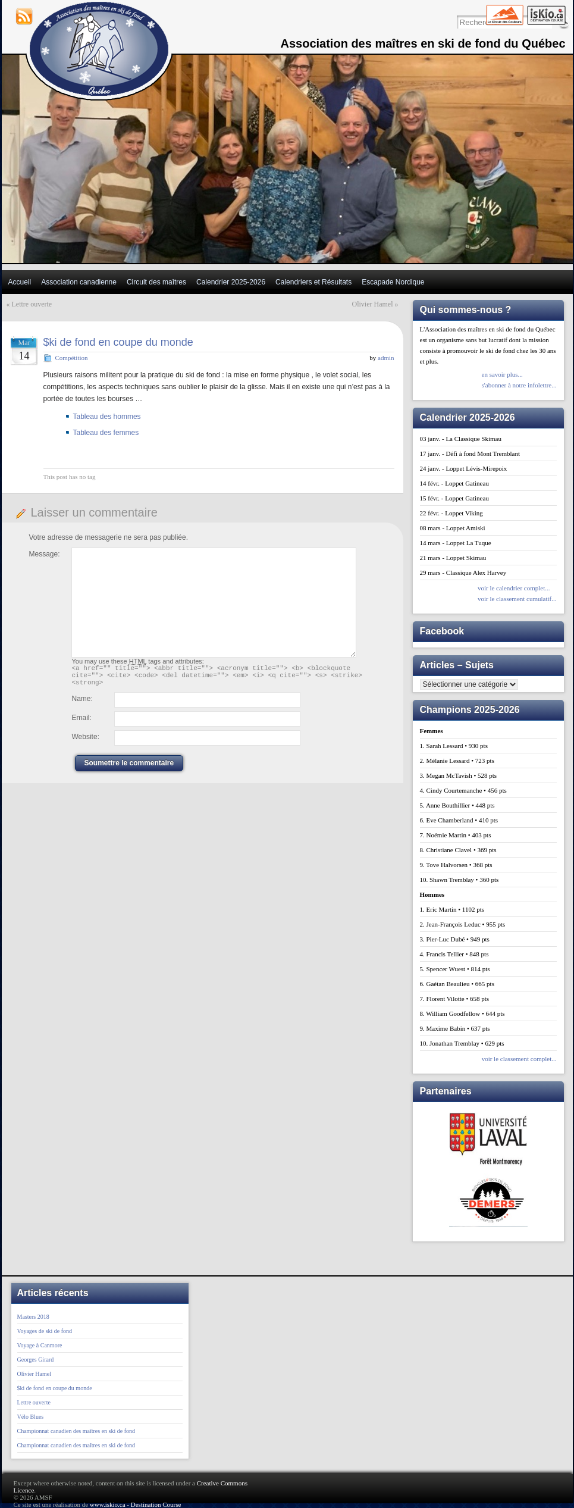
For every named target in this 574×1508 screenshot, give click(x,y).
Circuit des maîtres (156, 282)
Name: (82, 704)
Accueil (20, 282)
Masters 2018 (33, 1316)
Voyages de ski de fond (45, 1331)
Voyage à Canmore (39, 1345)
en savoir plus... (502, 374)
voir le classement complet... (519, 1058)
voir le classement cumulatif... (517, 598)
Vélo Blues (30, 1416)
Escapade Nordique (393, 282)
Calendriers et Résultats (313, 282)
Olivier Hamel (372, 304)
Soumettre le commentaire (129, 768)
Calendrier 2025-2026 (230, 282)
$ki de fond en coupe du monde (118, 342)
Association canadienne (79, 282)
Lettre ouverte (32, 304)
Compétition (71, 357)
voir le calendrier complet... (514, 588)
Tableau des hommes (107, 416)
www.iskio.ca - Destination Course (135, 1504)
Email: (82, 723)
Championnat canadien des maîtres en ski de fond (76, 1431)
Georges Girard (35, 1359)
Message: (44, 554)
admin (386, 357)
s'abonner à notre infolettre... (519, 385)
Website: (85, 742)
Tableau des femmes (106, 432)
